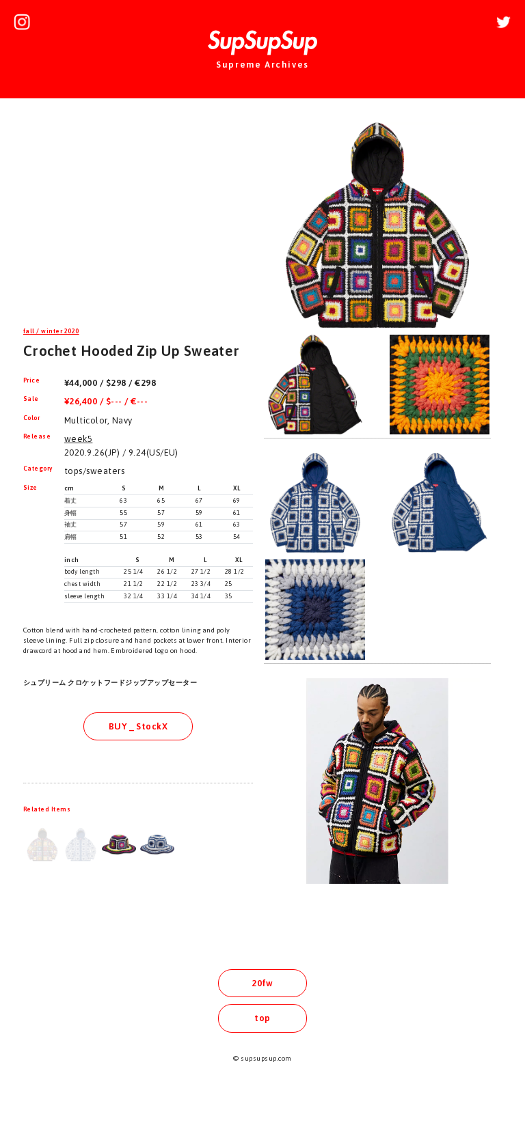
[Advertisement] (138, 214)
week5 (78, 439)
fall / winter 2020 (51, 331)
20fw (262, 983)
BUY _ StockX (138, 726)
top (262, 1018)
